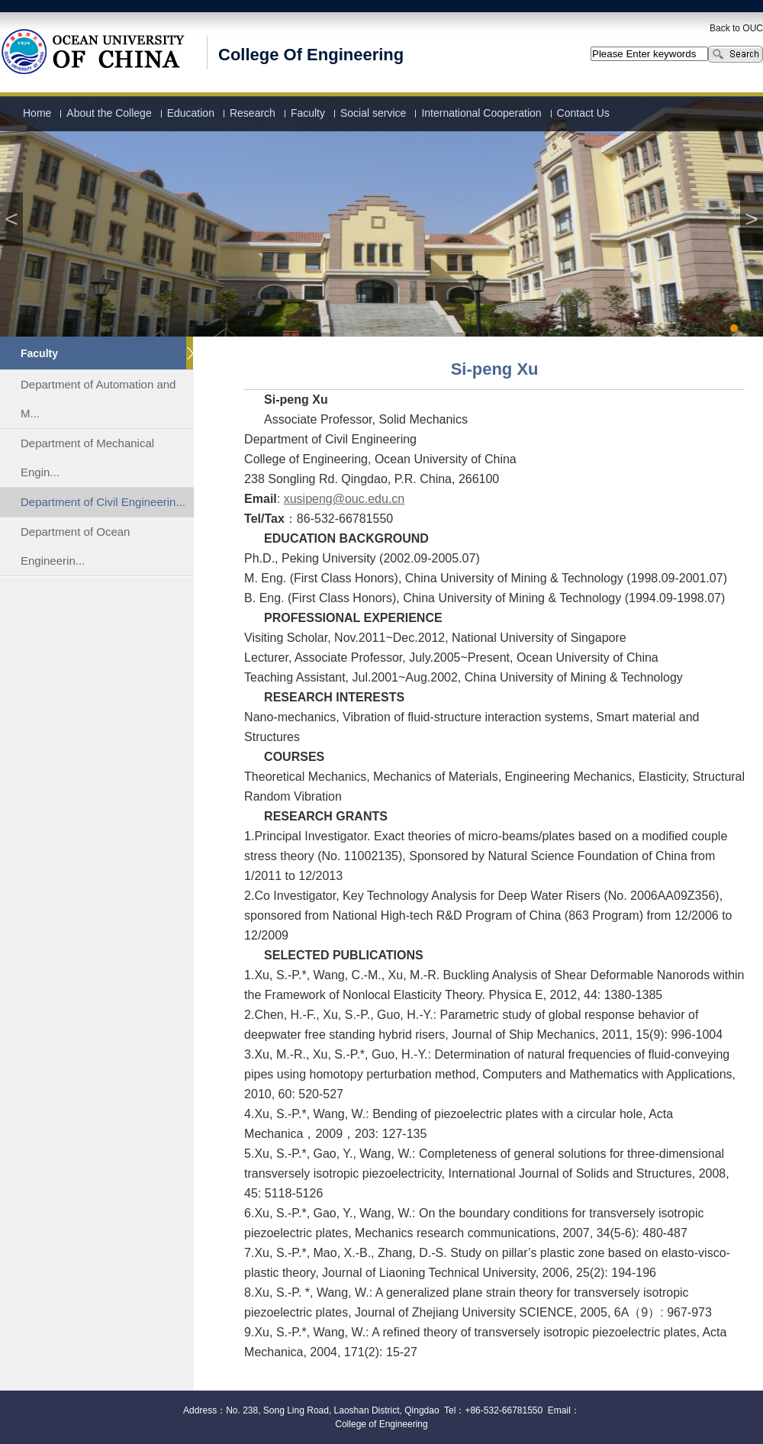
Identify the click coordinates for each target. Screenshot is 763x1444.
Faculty (308, 113)
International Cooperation (481, 113)
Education (190, 113)
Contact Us (583, 113)
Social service (373, 113)
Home (37, 113)
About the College (108, 113)
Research (252, 113)
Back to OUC (736, 28)
